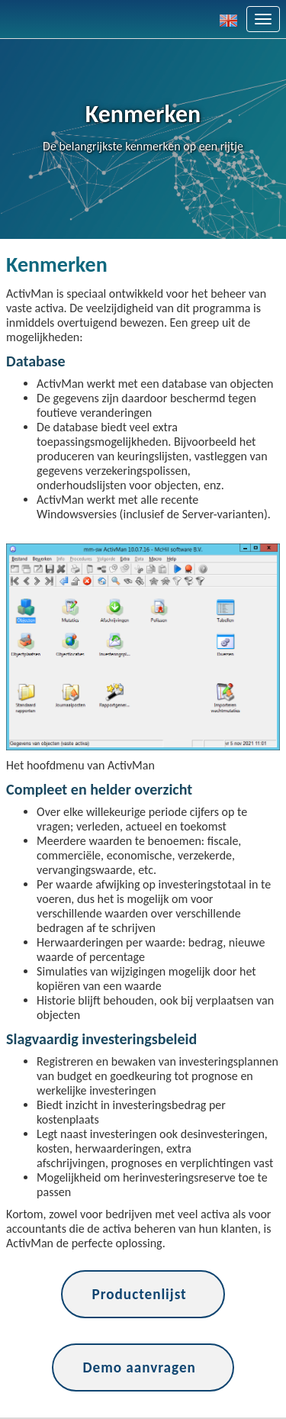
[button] (233, 18)
